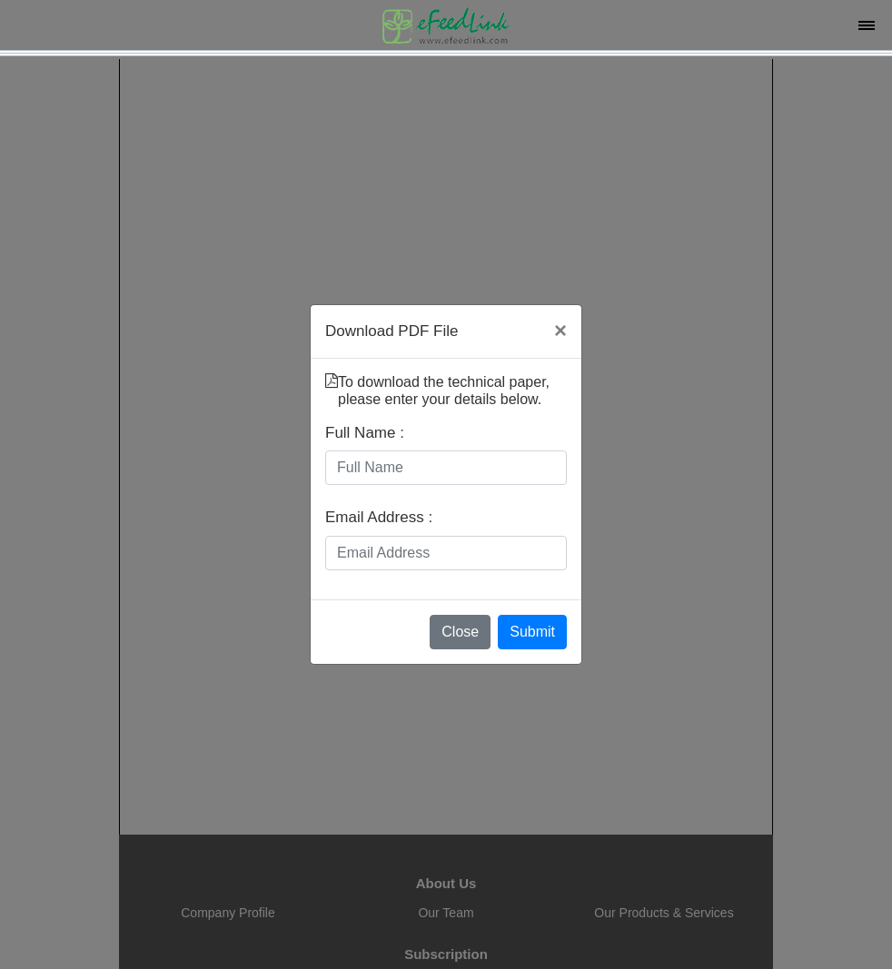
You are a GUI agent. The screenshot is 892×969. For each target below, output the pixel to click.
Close (460, 631)
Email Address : (378, 517)
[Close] (560, 330)
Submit (532, 631)
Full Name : (364, 432)
